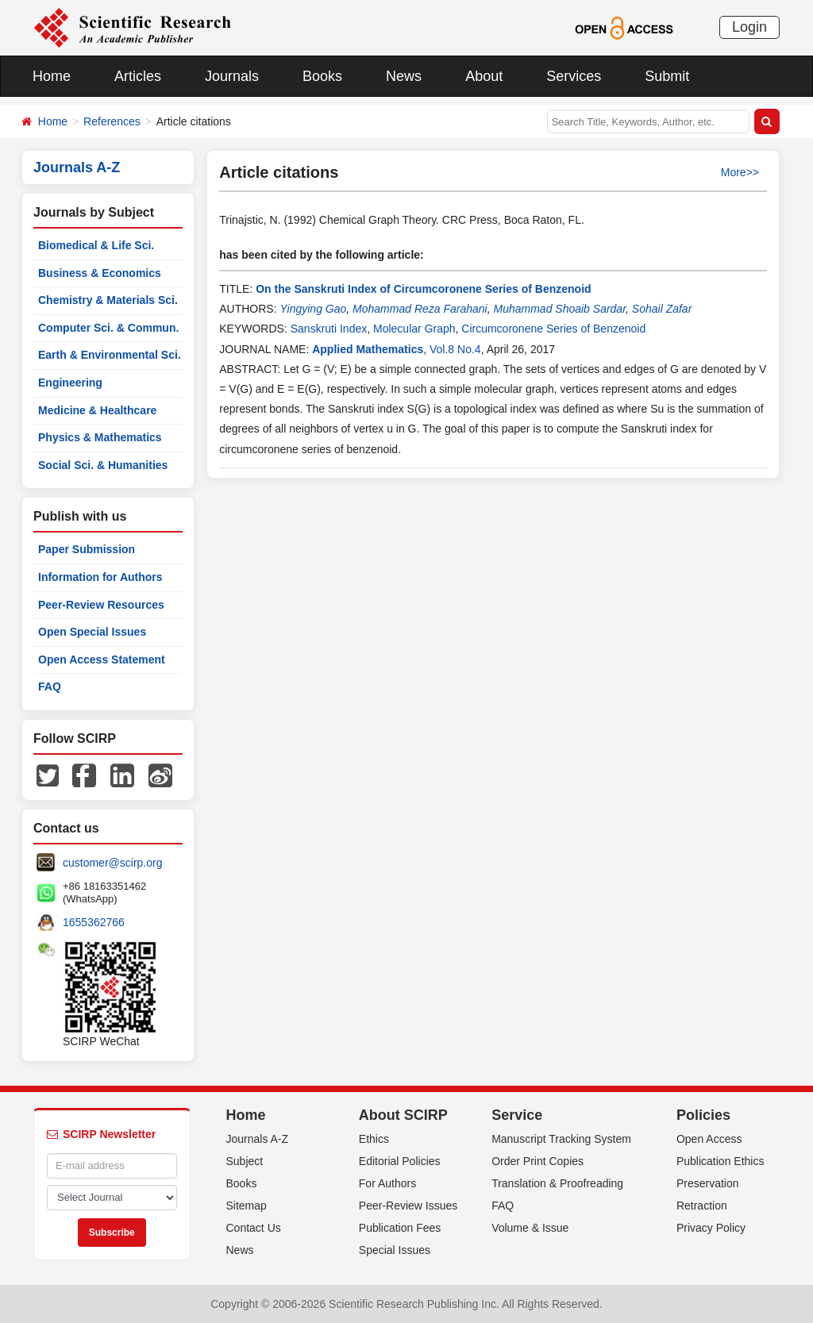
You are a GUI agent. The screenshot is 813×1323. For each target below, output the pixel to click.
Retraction (701, 1205)
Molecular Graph (414, 328)
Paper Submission (86, 549)
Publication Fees (400, 1227)
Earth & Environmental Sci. (109, 354)
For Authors (387, 1183)
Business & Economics (99, 273)
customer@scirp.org (112, 862)
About (484, 76)
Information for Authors (100, 577)
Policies (703, 1115)
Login (749, 27)
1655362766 (94, 922)
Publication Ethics (720, 1161)
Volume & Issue (529, 1227)
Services (573, 76)
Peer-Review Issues (408, 1205)
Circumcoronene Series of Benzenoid (553, 328)
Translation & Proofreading (557, 1183)
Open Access (709, 1139)
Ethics (374, 1139)
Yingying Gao (312, 308)
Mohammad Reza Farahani (420, 308)
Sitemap (246, 1205)
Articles (137, 76)
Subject (245, 1161)
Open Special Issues (92, 631)
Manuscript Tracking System (561, 1139)
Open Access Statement (101, 659)
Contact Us (253, 1227)
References (112, 121)
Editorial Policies (400, 1161)
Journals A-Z (257, 1139)
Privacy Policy (711, 1227)
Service (516, 1115)
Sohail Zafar (662, 308)
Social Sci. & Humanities (103, 465)
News (404, 76)
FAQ (49, 686)
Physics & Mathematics (100, 437)
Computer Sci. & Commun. (108, 327)
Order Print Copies (537, 1161)
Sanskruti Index (329, 328)
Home (52, 76)
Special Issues (394, 1250)
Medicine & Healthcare (97, 410)
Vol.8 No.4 (455, 349)
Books (322, 76)
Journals (232, 76)
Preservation (707, 1183)
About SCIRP (403, 1115)
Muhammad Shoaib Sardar (560, 308)
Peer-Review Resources (101, 604)
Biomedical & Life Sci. (96, 245)
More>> (740, 172)
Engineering (70, 382)
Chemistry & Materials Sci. (108, 300)
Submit (667, 76)
